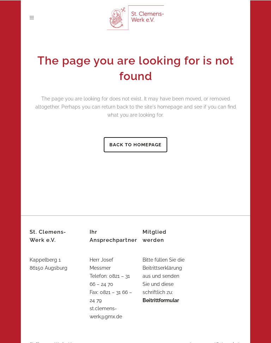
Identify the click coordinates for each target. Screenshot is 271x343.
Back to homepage (135, 144)
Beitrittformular (161, 300)
